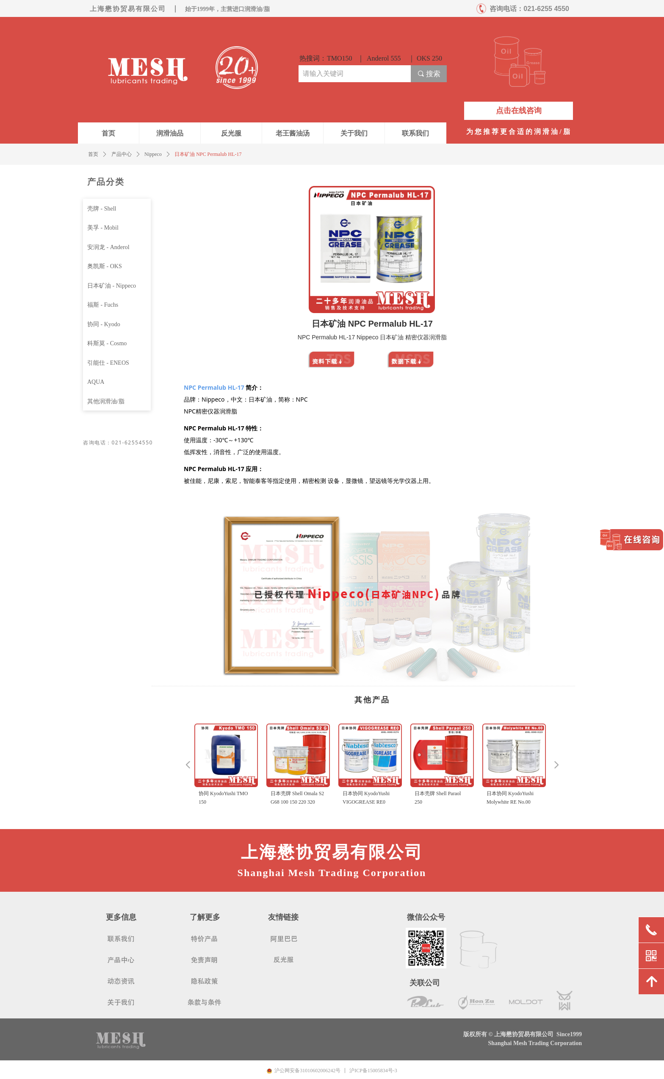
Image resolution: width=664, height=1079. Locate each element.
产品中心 (121, 154)
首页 (93, 154)
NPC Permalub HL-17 (214, 387)
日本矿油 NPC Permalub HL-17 (207, 154)
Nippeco (153, 154)
